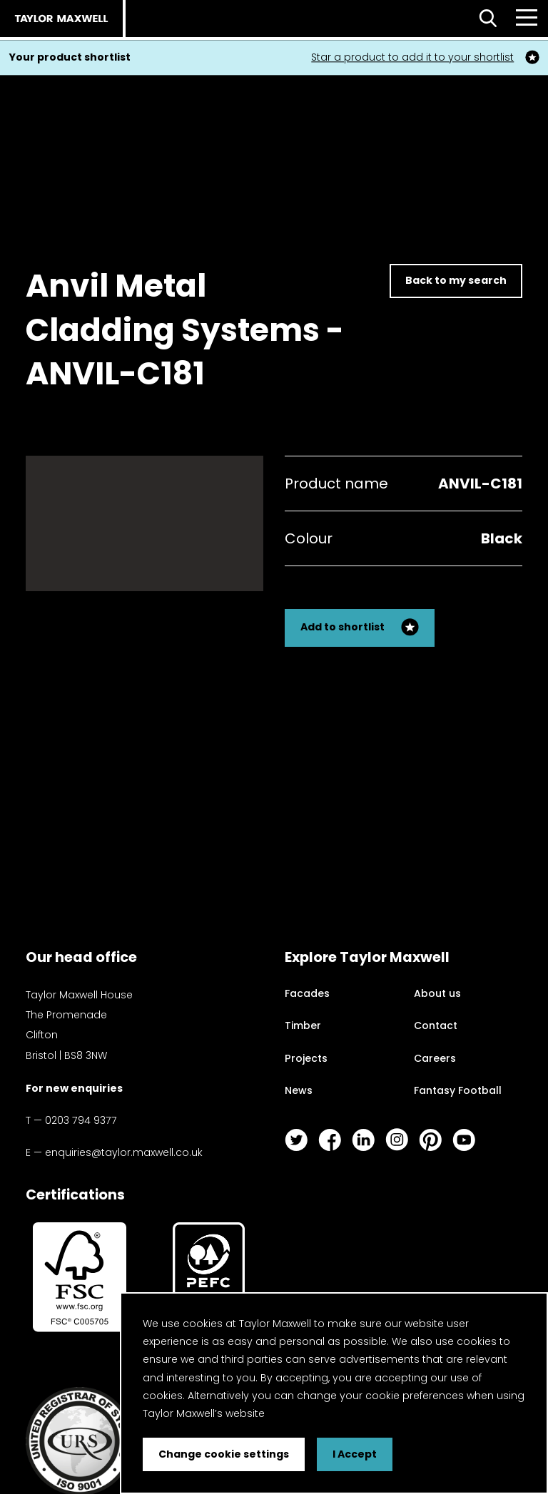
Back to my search (456, 280)
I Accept (355, 1454)
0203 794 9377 (81, 1120)
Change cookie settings (223, 1454)
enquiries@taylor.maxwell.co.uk (124, 1152)
